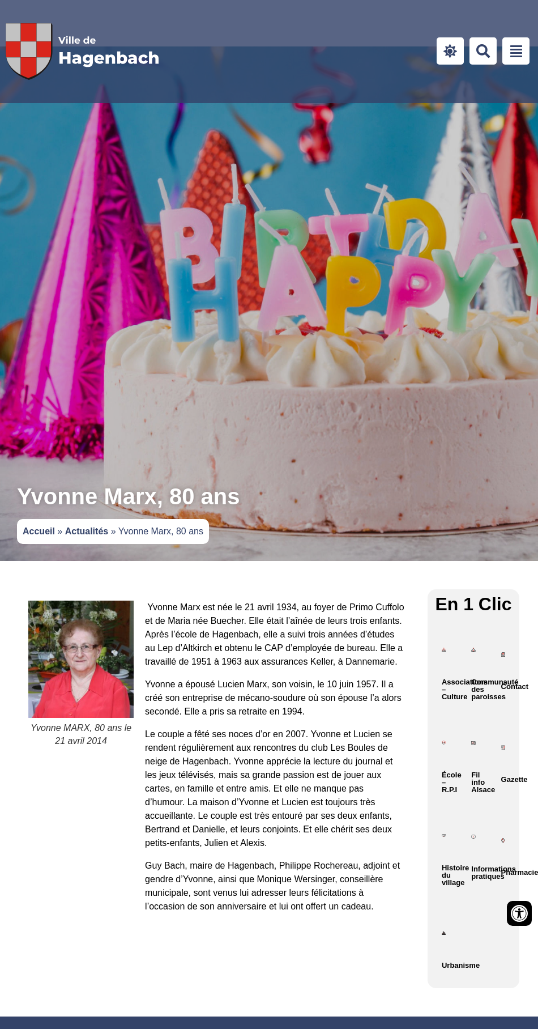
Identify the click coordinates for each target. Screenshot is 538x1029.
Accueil (39, 531)
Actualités (86, 531)
